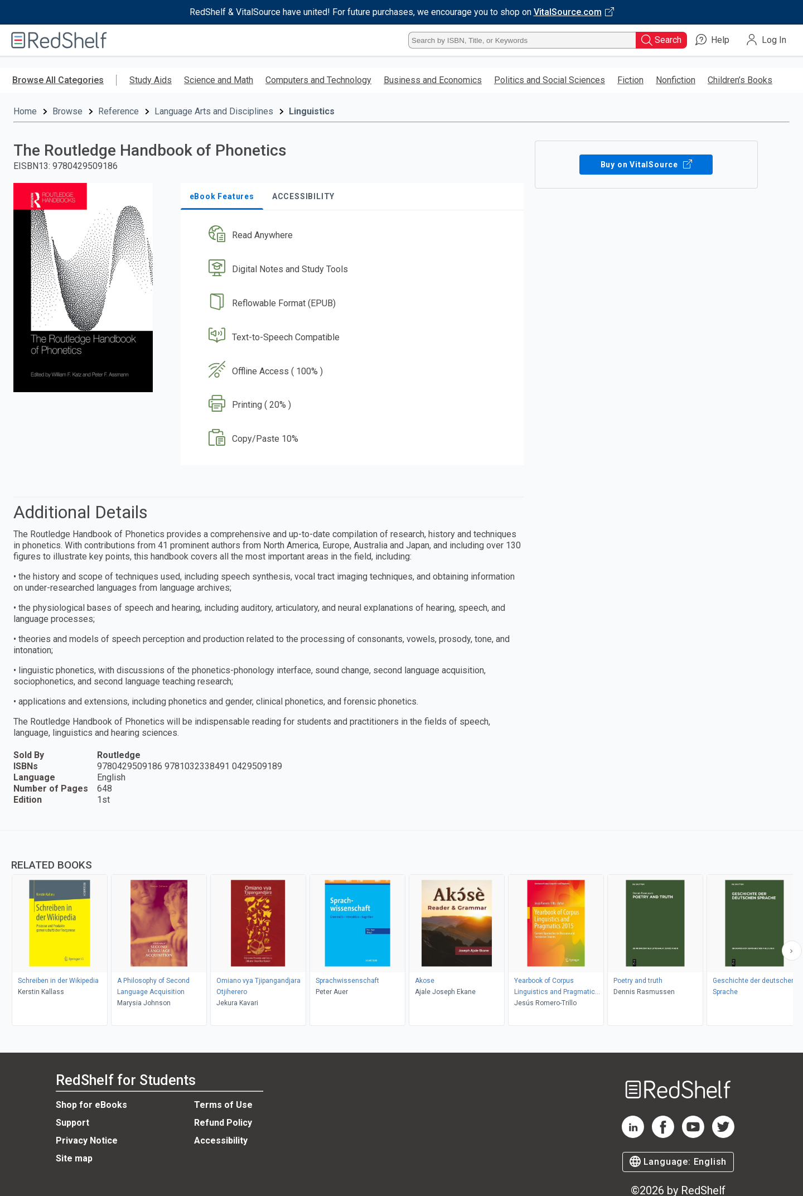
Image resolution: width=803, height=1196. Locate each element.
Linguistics (312, 111)
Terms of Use (223, 1104)
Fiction (630, 80)
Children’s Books (740, 80)
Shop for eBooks (91, 1104)
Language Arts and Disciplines (213, 111)
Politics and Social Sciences (549, 80)
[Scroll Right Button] (792, 951)
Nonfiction (675, 80)
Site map (74, 1158)
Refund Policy (223, 1122)
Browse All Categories (58, 80)
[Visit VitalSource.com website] (401, 12)
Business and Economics (433, 80)
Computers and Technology (318, 80)
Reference (118, 111)
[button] (354, 236)
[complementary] (401, 929)
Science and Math (218, 80)
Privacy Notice (87, 1140)
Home (25, 111)
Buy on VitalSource (646, 165)
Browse (67, 111)
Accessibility (221, 1140)
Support (72, 1122)
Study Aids (150, 80)
